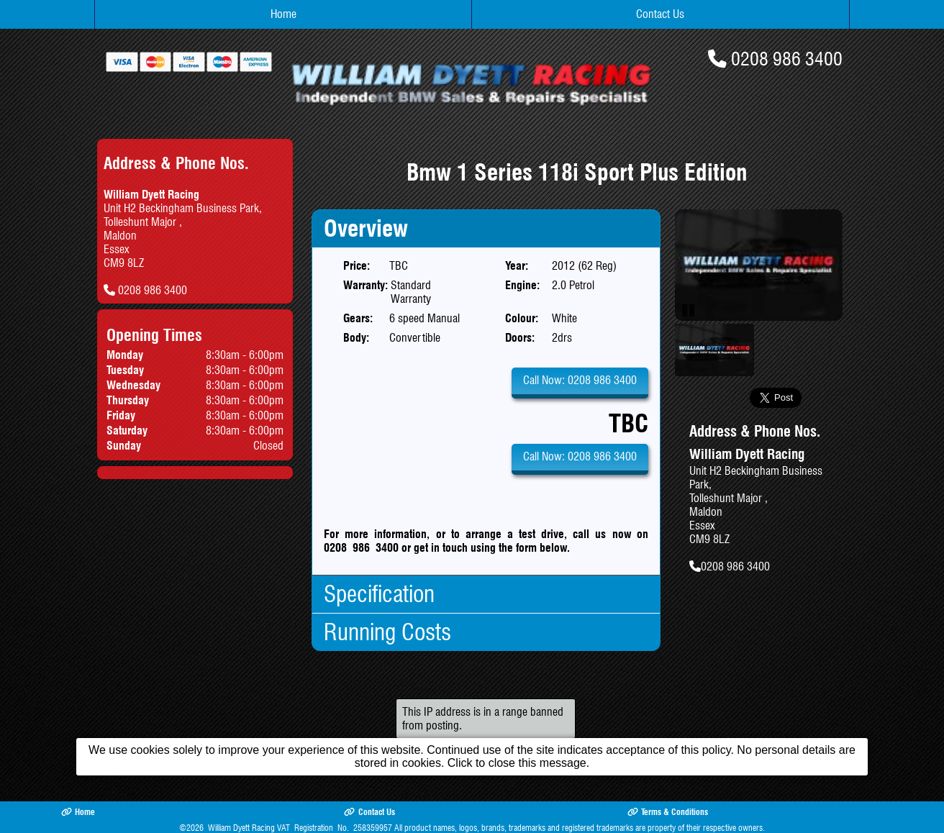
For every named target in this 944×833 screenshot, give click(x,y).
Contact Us (660, 14)
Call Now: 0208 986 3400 (580, 380)
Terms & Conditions (667, 811)
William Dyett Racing (241, 827)
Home (283, 14)
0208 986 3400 (787, 58)
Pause (689, 310)
